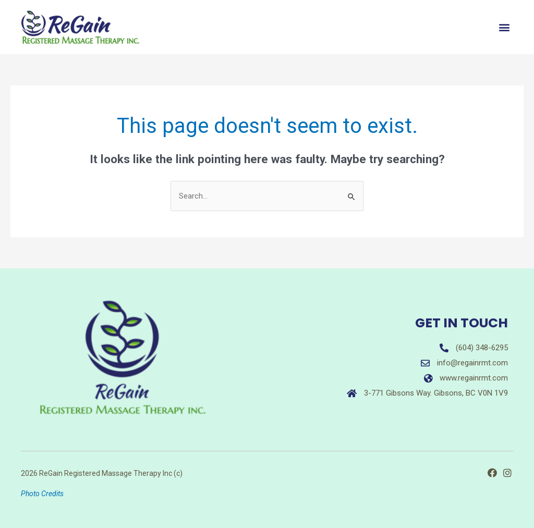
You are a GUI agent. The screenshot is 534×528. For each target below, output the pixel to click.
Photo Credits (42, 493)
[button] (504, 27)
